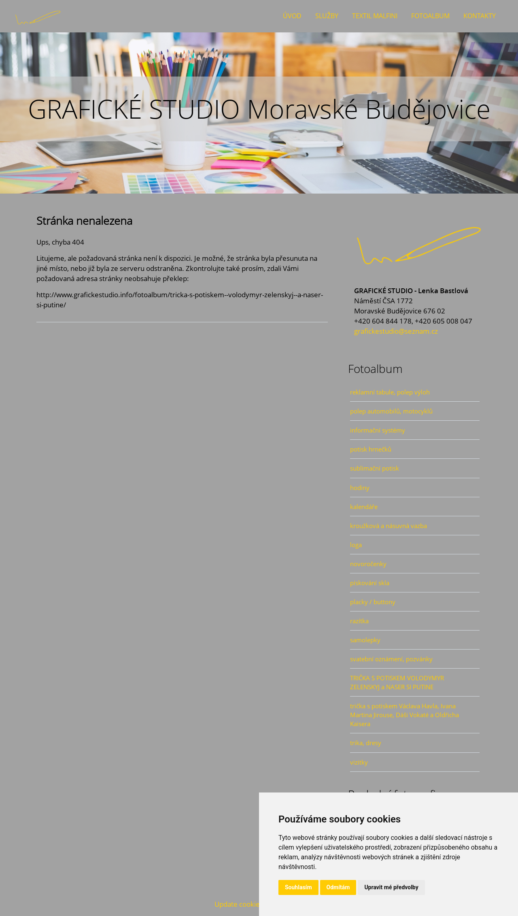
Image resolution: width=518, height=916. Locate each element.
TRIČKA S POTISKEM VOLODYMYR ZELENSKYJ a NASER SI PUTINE (397, 682)
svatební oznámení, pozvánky (391, 659)
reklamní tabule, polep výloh (390, 392)
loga (356, 545)
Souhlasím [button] (298, 887)
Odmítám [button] (338, 887)
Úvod (292, 15)
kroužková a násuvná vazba (388, 526)
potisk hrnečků (370, 449)
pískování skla (369, 583)
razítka (359, 621)
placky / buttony (372, 602)
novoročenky (368, 564)
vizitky (359, 762)
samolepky (365, 640)
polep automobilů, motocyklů (391, 411)
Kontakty (479, 15)
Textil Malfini (374, 15)
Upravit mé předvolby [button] (391, 887)
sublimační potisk (374, 468)
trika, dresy (365, 743)
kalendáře (364, 507)
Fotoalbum (430, 15)
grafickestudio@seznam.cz (396, 331)
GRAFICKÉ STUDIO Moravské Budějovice (259, 108)
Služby (326, 15)
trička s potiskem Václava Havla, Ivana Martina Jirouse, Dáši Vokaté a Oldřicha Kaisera (404, 715)
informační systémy (377, 430)
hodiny (359, 488)
